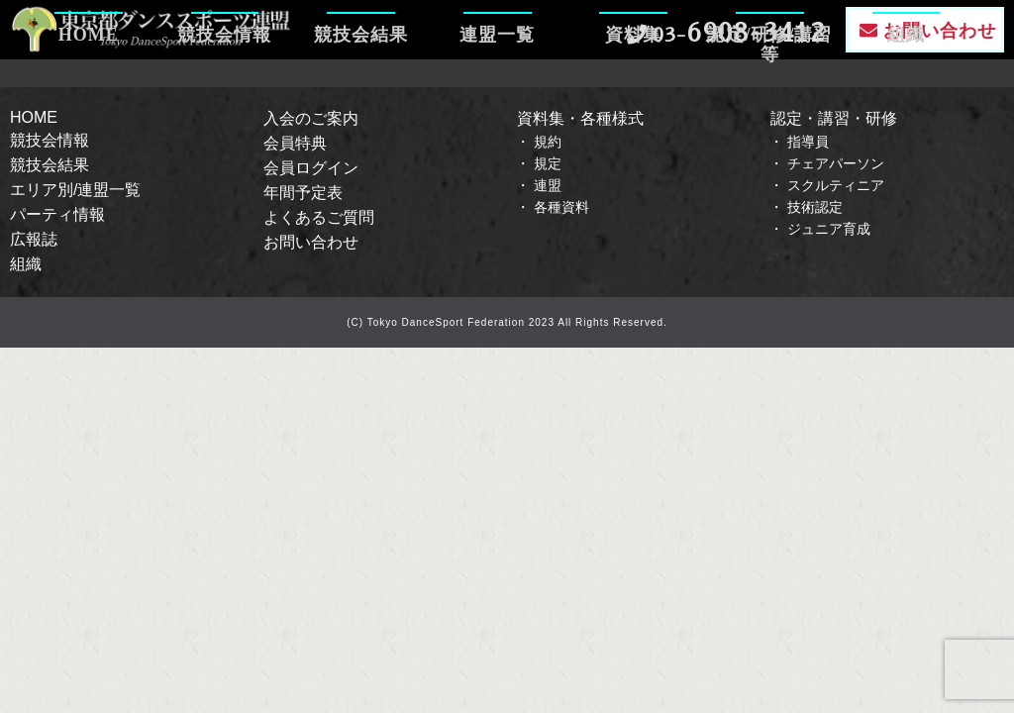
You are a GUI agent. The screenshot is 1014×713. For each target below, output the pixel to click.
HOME (88, 94)
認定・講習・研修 (833, 118)
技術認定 (815, 207)
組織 (906, 94)
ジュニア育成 (828, 229)
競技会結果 (361, 94)
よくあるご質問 (318, 217)
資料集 (633, 94)
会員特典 (295, 143)
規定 (547, 163)
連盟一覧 (497, 94)
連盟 (547, 185)
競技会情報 (224, 94)
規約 (547, 142)
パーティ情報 (57, 214)
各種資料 (561, 207)
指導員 (808, 142)
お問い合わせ (310, 242)
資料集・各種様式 (580, 118)
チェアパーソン (835, 163)
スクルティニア (835, 185)
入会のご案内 (310, 118)
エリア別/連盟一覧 (75, 189)
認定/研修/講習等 (769, 94)
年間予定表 (303, 192)
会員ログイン (310, 167)
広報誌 (33, 239)
